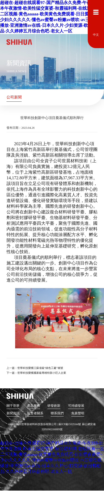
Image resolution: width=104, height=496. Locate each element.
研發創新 (53, 406)
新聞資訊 (13, 413)
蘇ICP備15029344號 (69, 424)
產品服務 (33, 406)
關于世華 (13, 406)
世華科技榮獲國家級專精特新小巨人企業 (41, 372)
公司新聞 (14, 97)
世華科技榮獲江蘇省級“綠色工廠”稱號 (40, 367)
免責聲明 (77, 413)
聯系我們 (57, 413)
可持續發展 (76, 406)
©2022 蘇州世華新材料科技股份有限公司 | (33, 424)
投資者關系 (35, 413)
